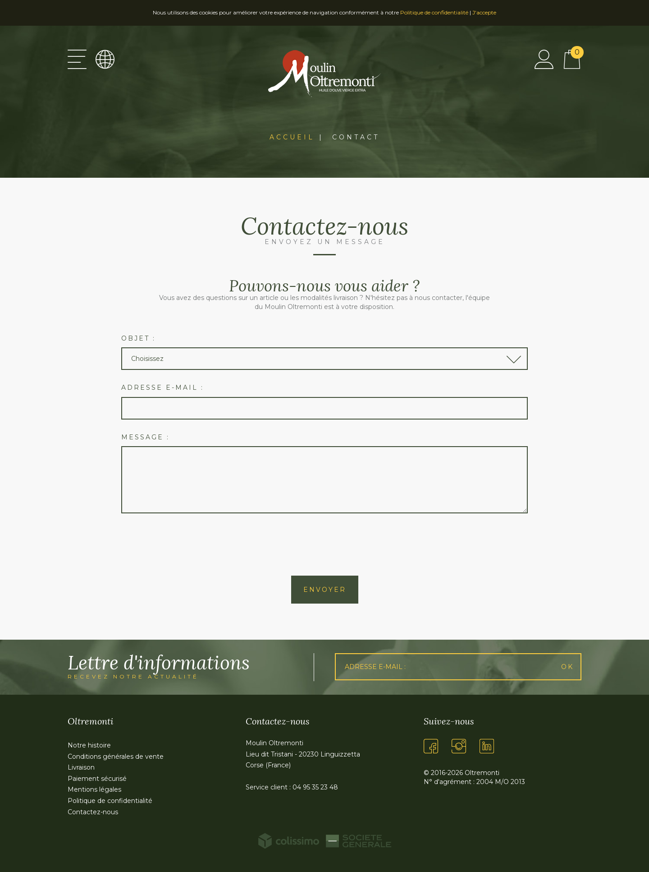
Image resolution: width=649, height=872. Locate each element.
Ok (567, 667)
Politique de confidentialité (434, 12)
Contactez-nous (93, 812)
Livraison (81, 767)
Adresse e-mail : (162, 387)
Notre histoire (89, 745)
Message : (145, 437)
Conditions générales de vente (116, 756)
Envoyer (324, 590)
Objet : (138, 338)
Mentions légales (94, 789)
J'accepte (484, 12)
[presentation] (324, 544)
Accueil (292, 137)
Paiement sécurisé (97, 779)
